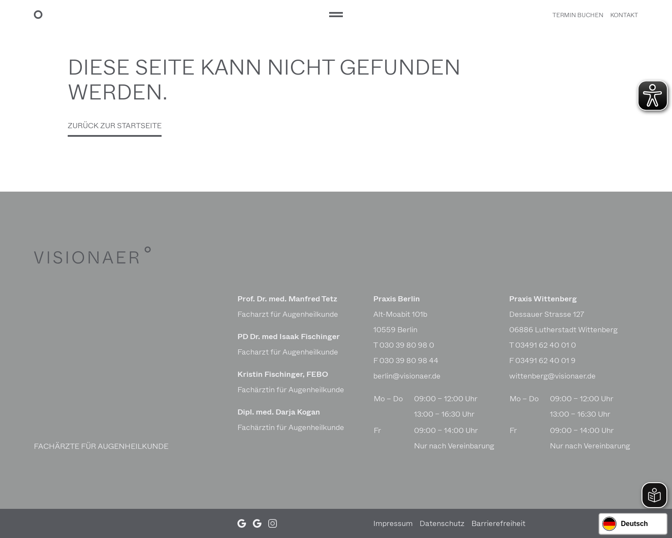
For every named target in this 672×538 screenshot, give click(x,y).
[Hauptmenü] (336, 15)
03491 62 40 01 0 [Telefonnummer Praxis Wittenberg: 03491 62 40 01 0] (545, 345)
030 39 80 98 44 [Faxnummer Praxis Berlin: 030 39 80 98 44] (408, 360)
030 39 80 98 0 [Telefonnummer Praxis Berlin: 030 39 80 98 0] (406, 345)
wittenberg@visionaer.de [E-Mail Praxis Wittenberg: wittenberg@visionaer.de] (552, 376)
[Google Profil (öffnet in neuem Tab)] (241, 523)
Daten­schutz (442, 523)
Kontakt (624, 15)
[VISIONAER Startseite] (178, 14)
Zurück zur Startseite (115, 125)
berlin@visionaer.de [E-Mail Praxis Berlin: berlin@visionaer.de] (407, 376)
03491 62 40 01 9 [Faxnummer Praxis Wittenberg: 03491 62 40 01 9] (545, 360)
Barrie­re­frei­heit (498, 523)
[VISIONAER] (98, 255)
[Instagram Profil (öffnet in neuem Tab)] (272, 523)
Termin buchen (577, 15)
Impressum (393, 523)
